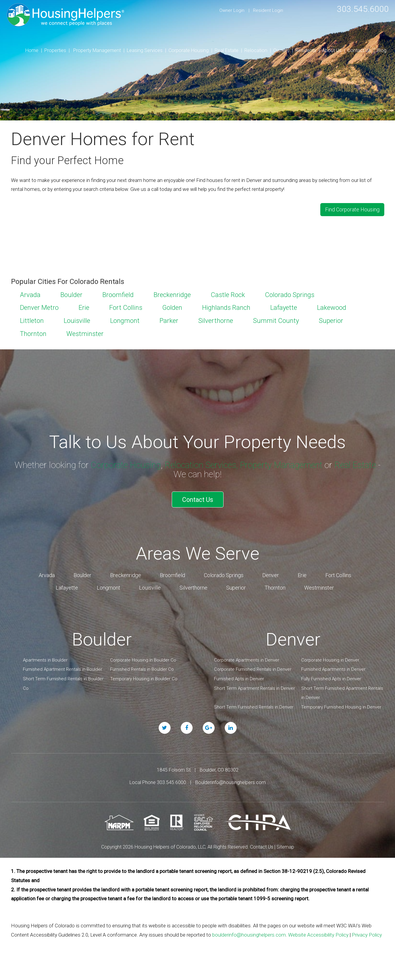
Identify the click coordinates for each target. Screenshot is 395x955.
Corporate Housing (188, 50)
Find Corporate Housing (352, 209)
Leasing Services (145, 50)
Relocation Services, (202, 464)
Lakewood (331, 306)
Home (31, 50)
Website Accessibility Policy (318, 932)
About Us (331, 50)
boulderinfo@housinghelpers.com (249, 932)
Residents (305, 50)
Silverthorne (215, 319)
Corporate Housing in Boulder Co (143, 657)
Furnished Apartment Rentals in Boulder (62, 667)
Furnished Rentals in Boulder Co (142, 667)
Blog (381, 50)
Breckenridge (172, 293)
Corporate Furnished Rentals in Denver (252, 667)
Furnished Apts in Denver (239, 676)
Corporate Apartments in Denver (246, 657)
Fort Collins (125, 306)
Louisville (77, 319)
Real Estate (226, 50)
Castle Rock (228, 293)
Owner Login (231, 10)
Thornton (33, 333)
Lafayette (283, 306)
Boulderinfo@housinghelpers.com (230, 780)
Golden (172, 306)
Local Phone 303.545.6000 (157, 780)
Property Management (97, 50)
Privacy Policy (367, 932)
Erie (84, 306)
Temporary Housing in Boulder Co (143, 676)
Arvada (30, 293)
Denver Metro (39, 306)
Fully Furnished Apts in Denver (331, 676)
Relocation (255, 50)
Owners (281, 50)
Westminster (85, 333)
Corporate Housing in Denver (330, 657)
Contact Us (359, 50)
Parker (169, 319)
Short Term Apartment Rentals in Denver (254, 686)
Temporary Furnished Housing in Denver (341, 704)
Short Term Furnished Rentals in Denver (253, 704)
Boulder (71, 293)
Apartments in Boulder (45, 657)
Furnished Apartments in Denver (333, 667)
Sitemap (285, 844)
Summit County (276, 319)
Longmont (125, 319)
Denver (270, 573)
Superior (331, 319)
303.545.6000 (361, 9)
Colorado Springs (289, 293)
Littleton (32, 319)
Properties (55, 50)
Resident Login (268, 10)
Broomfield (118, 293)
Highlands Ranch (226, 306)
